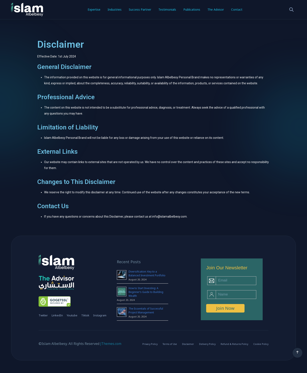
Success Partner (140, 9)
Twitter (43, 315)
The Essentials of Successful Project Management (146, 310)
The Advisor (215, 9)
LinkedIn (57, 315)
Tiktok (85, 315)
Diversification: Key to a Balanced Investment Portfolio (147, 273)
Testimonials (167, 9)
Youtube (72, 315)
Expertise (94, 9)
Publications (191, 9)
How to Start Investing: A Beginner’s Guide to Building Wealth (146, 292)
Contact (236, 9)
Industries (115, 9)
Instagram (99, 315)
